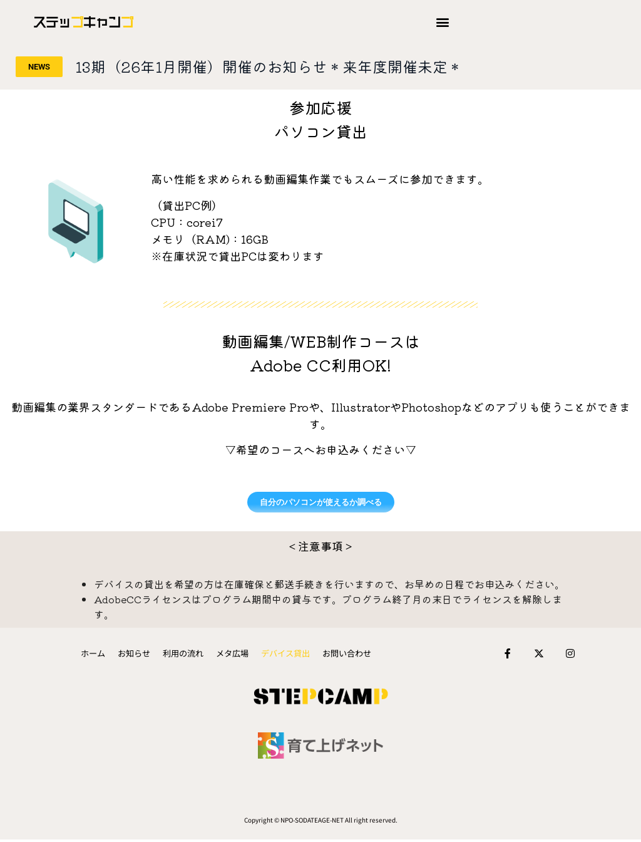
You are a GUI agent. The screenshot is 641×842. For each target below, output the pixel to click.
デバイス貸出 (282, 654)
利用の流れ (186, 654)
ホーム (101, 654)
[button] (442, 22)
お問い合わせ (339, 654)
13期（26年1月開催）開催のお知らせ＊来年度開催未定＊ (269, 66)
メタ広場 (232, 654)
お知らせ (140, 654)
